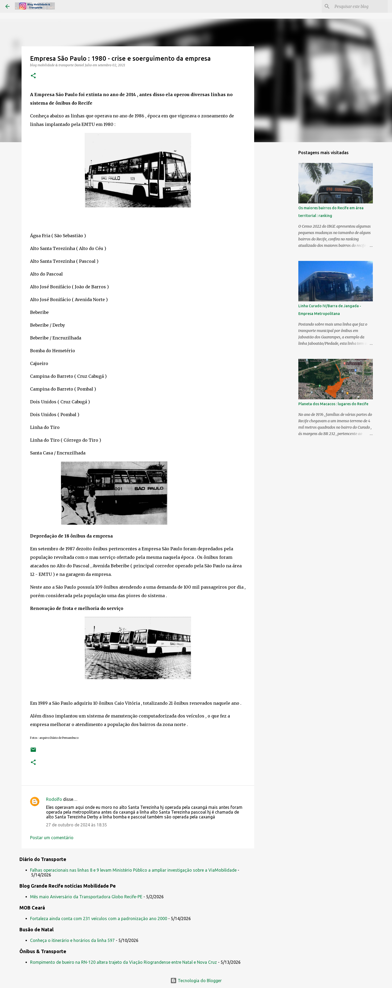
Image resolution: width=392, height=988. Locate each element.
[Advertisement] (281, 230)
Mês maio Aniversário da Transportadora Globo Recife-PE (86, 896)
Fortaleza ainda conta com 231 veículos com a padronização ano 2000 (98, 918)
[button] (33, 76)
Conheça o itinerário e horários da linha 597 (72, 940)
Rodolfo (54, 799)
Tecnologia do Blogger (196, 980)
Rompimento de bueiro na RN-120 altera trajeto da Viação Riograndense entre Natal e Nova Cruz (123, 962)
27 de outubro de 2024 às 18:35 (76, 824)
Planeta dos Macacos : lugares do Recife (333, 404)
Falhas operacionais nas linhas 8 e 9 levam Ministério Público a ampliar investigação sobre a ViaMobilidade (133, 870)
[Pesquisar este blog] (360, 6)
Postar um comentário (51, 837)
